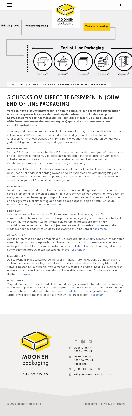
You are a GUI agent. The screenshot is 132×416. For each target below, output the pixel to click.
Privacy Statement (113, 404)
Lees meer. (57, 204)
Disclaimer (92, 404)
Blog (22, 84)
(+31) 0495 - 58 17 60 (87, 369)
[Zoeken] (120, 5)
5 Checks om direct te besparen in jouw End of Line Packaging (69, 84)
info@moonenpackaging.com (93, 374)
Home (12, 84)
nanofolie (71, 291)
